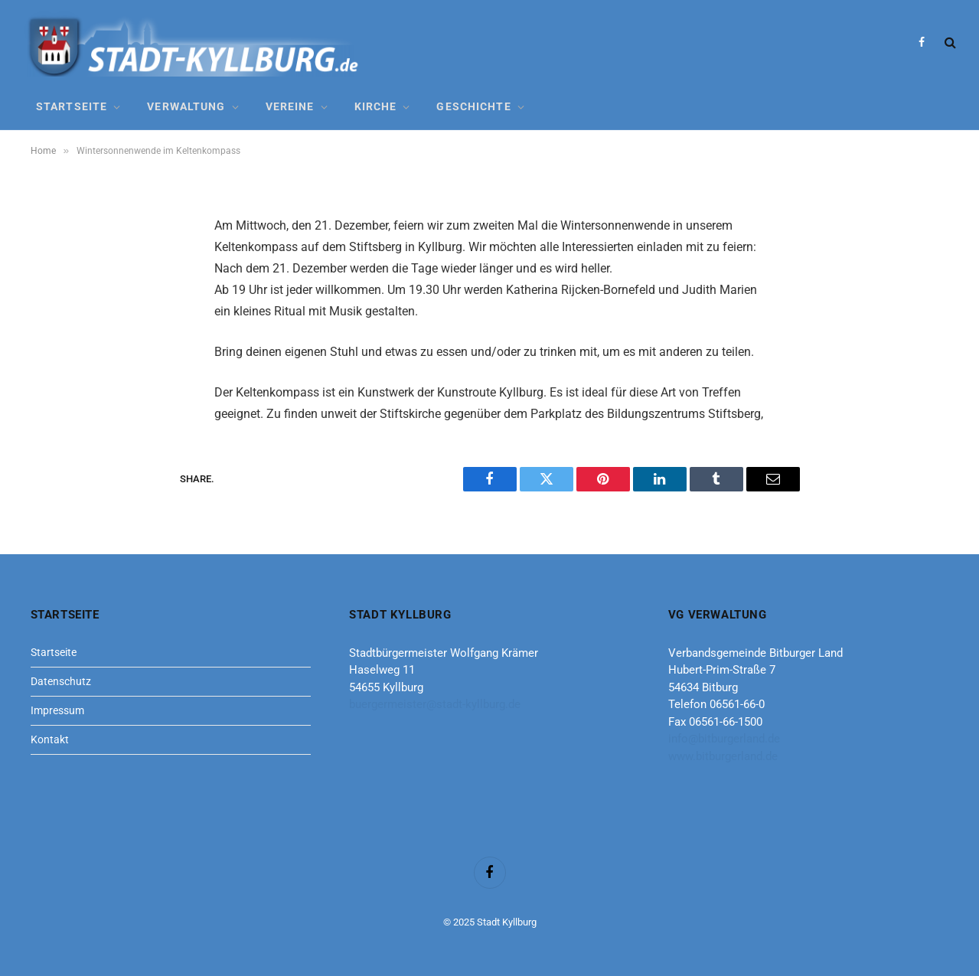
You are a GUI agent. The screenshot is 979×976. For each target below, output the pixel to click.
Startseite (71, 106)
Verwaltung (186, 106)
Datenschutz (61, 681)
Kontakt (50, 739)
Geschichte (473, 106)
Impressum (57, 710)
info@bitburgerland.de (724, 739)
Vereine (290, 106)
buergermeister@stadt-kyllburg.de (435, 704)
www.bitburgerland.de (723, 756)
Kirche (375, 106)
